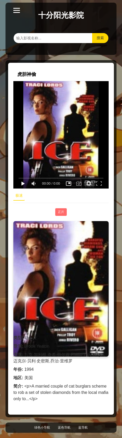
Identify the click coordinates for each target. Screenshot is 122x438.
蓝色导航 (64, 427)
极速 (19, 195)
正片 (61, 212)
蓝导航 (83, 427)
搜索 (100, 38)
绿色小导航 (42, 427)
